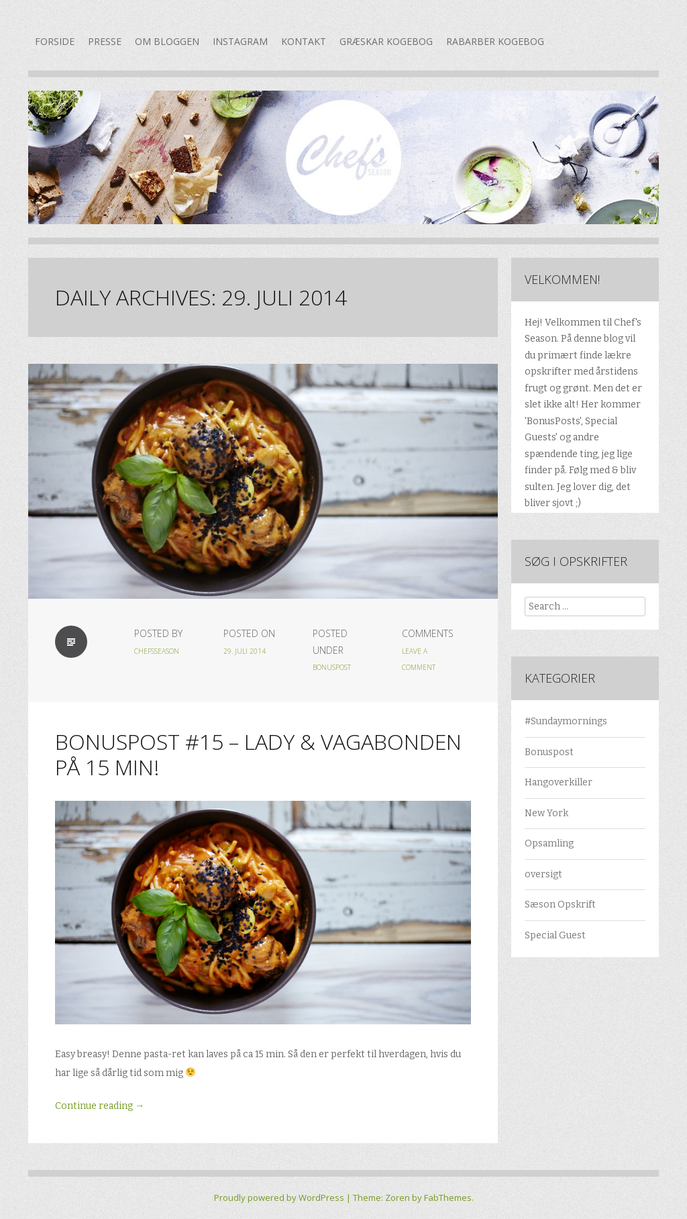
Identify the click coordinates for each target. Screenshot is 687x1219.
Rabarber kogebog (495, 41)
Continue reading (99, 1106)
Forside (54, 41)
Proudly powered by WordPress (279, 1197)
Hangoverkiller (558, 782)
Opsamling (549, 843)
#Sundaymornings (566, 721)
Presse (104, 41)
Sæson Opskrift (560, 904)
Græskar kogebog (386, 41)
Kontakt (303, 41)
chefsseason (156, 651)
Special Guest (555, 935)
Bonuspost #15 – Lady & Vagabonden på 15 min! (258, 754)
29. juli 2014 (244, 651)
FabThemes (448, 1197)
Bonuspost (332, 667)
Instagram (240, 41)
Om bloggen (167, 41)
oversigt (543, 874)
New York (546, 813)
